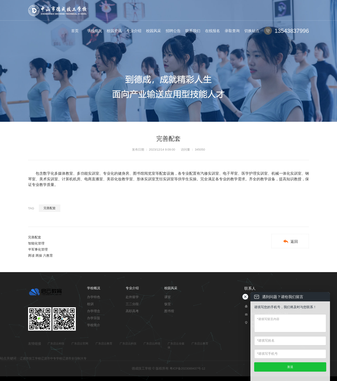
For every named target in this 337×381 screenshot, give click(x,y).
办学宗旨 (93, 318)
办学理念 (93, 311)
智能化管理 (36, 243)
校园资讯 (114, 31)
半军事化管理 (38, 249)
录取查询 (232, 31)
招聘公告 (173, 31)
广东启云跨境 (151, 343)
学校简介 (93, 325)
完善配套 (50, 208)
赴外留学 (132, 297)
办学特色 (93, 297)
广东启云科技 (56, 343)
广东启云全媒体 (176, 345)
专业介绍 (133, 31)
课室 (167, 297)
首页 (75, 31)
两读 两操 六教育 (40, 255)
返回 (290, 241)
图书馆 (169, 311)
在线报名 (212, 31)
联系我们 (192, 31)
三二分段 (132, 304)
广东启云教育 (103, 343)
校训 (90, 304)
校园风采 (153, 31)
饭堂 (167, 304)
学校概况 (94, 31)
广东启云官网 (79, 343)
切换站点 (251, 31)
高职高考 (132, 311)
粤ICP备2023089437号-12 (187, 368)
